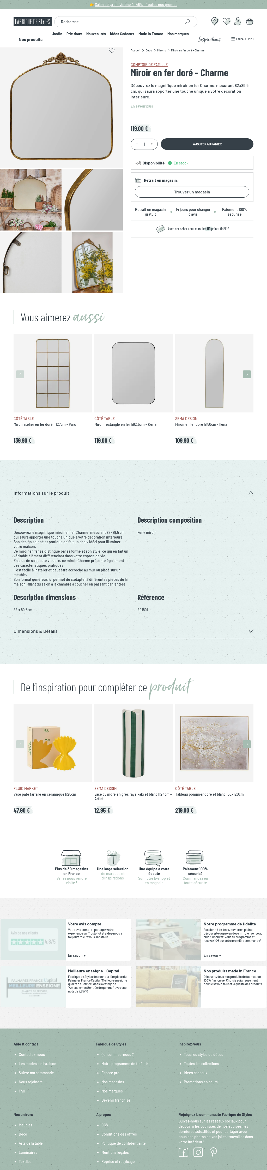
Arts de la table (31, 1143)
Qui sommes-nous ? (117, 1054)
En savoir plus (142, 106)
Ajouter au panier (207, 144)
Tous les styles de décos (203, 1054)
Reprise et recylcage (118, 1161)
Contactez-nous (32, 1054)
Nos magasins (112, 1082)
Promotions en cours (201, 1082)
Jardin (47, 36)
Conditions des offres (119, 1134)
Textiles (25, 1161)
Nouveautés (93, 36)
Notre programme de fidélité (124, 1063)
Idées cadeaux (195, 1073)
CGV (104, 1125)
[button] (133, 493)
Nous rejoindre (31, 1082)
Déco (23, 1134)
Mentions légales (115, 1152)
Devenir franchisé (115, 1100)
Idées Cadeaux (123, 36)
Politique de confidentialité (123, 1143)
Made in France (154, 36)
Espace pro (110, 1073)
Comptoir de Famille (149, 64)
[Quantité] (144, 144)
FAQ (22, 1091)
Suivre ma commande (36, 1073)
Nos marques (185, 36)
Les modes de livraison (37, 1063)
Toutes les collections (201, 1063)
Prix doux (68, 36)
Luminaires (28, 1152)
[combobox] (117, 21)
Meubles (25, 1125)
